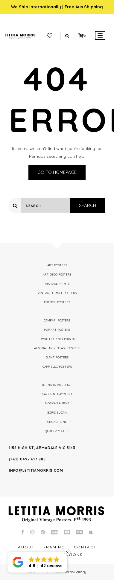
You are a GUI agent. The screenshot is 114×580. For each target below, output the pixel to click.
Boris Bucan (57, 412)
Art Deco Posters (57, 274)
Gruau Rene (57, 422)
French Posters (57, 302)
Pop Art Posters (57, 330)
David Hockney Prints (57, 339)
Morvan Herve (57, 403)
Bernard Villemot (57, 385)
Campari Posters (57, 320)
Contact (85, 547)
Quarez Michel (57, 431)
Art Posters (57, 265)
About (26, 547)
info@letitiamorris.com (36, 470)
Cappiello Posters (57, 367)
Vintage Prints (57, 284)
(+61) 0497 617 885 (27, 459)
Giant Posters (57, 357)
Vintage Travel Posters (57, 293)
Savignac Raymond (57, 394)
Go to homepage (57, 172)
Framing (54, 547)
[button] (37, 562)
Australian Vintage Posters (57, 348)
